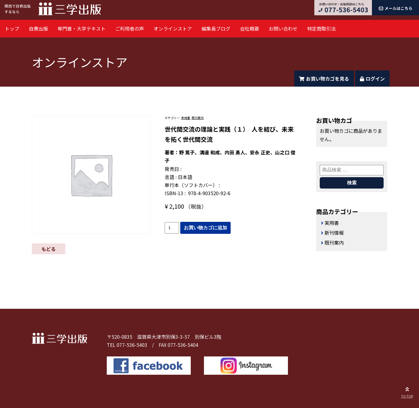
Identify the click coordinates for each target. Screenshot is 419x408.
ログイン (372, 78)
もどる (49, 248)
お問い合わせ (283, 28)
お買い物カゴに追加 (205, 227)
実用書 (185, 118)
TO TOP (407, 391)
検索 (352, 182)
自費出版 (38, 28)
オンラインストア (173, 28)
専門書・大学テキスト (82, 28)
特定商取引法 (321, 28)
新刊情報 (334, 232)
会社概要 (249, 28)
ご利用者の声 (129, 28)
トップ (12, 28)
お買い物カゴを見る (324, 78)
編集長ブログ (216, 28)
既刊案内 (198, 118)
